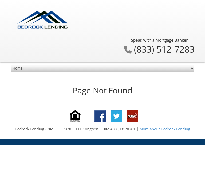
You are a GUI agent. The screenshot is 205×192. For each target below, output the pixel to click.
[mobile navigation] (102, 68)
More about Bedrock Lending (165, 128)
